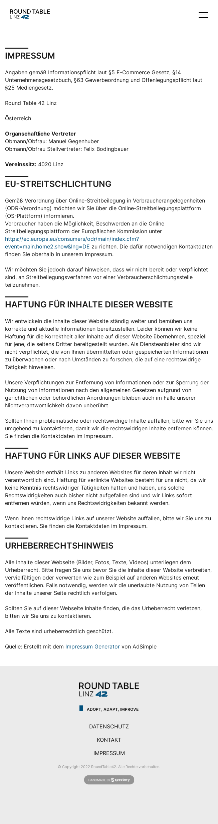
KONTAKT (109, 739)
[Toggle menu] (203, 15)
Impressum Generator (92, 646)
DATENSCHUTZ (109, 726)
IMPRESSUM (109, 753)
